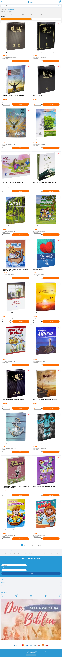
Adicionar (21, 61)
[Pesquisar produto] (59, 6)
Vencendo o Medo (37, 312)
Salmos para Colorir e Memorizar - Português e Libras (44, 486)
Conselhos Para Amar (37, 529)
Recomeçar (35, 139)
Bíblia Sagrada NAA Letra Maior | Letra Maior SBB (13, 399)
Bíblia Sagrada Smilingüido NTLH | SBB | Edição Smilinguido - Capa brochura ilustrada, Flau (15, 487)
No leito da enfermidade (7, 312)
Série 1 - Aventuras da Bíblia (8, 356)
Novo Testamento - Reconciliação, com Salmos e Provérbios (15, 139)
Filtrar (15, 19)
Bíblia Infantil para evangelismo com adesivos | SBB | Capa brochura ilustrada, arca (15, 270)
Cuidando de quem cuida (38, 269)
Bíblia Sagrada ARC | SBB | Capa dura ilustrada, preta (44, 52)
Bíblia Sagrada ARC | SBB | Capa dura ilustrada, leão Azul (45, 443)
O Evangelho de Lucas (7, 225)
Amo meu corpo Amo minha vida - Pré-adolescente (13, 182)
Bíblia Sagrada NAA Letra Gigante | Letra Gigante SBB (44, 182)
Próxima (39, 545)
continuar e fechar (31, 654)
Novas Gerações (11, 9)
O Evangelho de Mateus (38, 356)
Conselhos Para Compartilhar (8, 529)
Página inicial (4, 9)
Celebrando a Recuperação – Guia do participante (13, 95)
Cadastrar (31, 573)
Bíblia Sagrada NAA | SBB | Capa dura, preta (11, 52)
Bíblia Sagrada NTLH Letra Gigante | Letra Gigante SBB (45, 399)
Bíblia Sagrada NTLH (37, 95)
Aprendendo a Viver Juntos (38, 225)
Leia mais (3, 16)
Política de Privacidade (31, 652)
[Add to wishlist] (28, 23)
